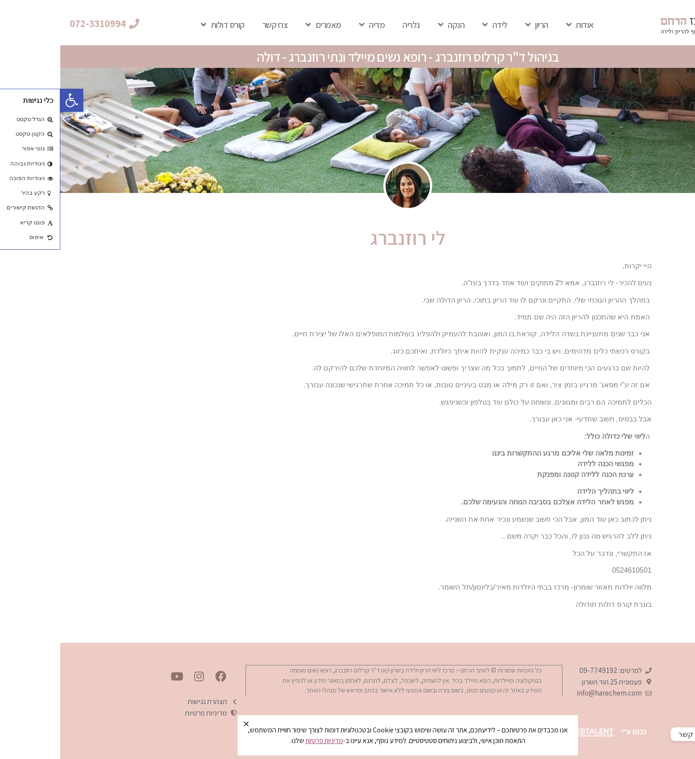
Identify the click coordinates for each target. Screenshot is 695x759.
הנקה (391, 25)
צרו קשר (215, 25)
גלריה (351, 25)
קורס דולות (162, 25)
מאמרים (263, 25)
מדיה (312, 25)
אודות (520, 25)
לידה (434, 25)
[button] (44, 24)
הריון (476, 25)
